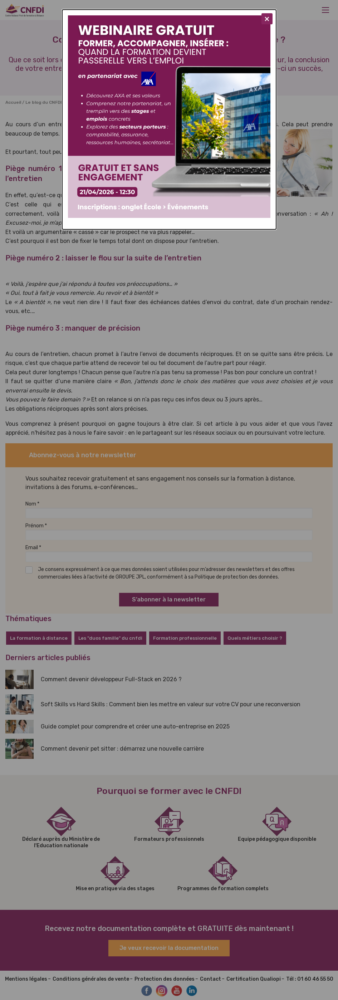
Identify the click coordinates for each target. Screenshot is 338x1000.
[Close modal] (267, 18)
